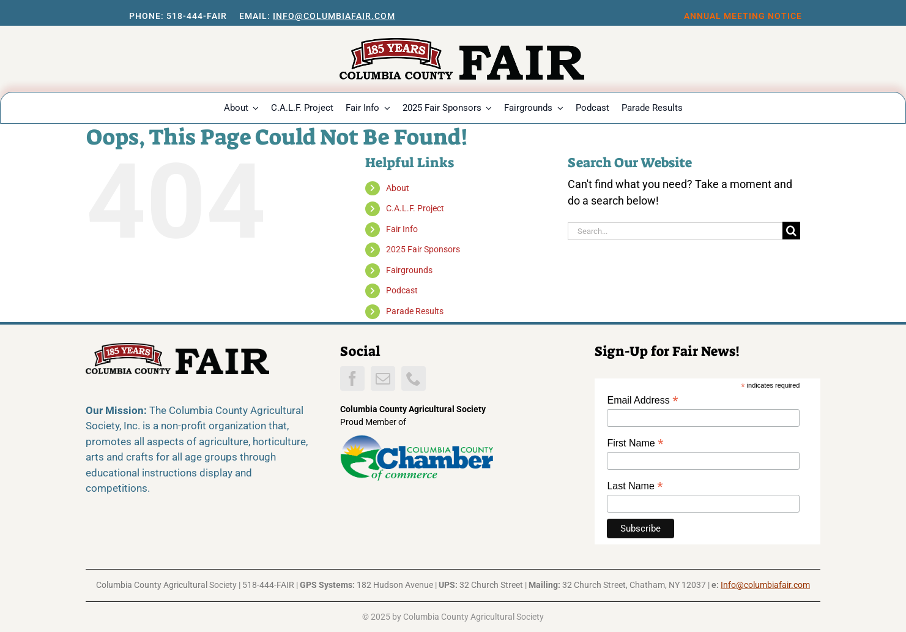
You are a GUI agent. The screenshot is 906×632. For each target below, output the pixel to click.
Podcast (402, 290)
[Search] (791, 230)
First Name (635, 443)
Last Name (635, 486)
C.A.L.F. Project (415, 208)
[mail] (383, 378)
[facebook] (352, 378)
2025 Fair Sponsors (423, 249)
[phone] (413, 378)
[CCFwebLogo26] (462, 43)
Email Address (642, 400)
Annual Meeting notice (743, 16)
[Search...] (675, 231)
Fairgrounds (409, 270)
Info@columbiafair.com (334, 16)
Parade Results (415, 311)
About (397, 188)
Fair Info (402, 229)
